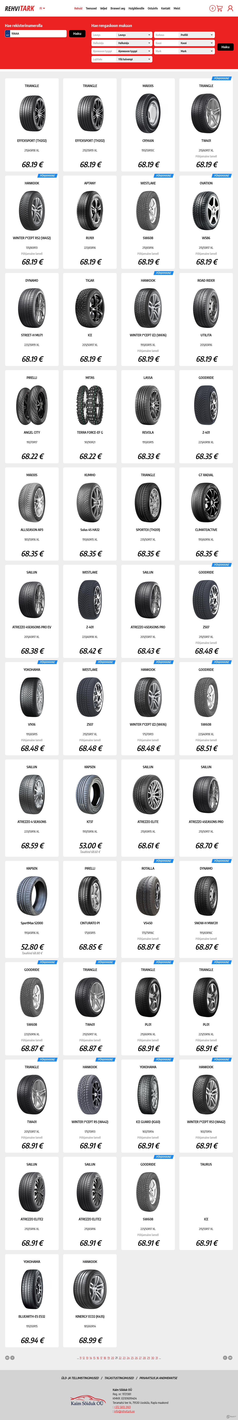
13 (87, 1358)
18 (105, 1358)
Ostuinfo (153, 8)
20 (112, 1358)
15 (94, 1358)
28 (144, 1358)
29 (148, 1358)
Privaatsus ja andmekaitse (158, 1378)
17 (101, 1358)
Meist (177, 8)
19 (108, 1358)
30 (152, 1358)
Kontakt (165, 8)
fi (41, 8)
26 (136, 1358)
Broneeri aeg (118, 8)
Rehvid (78, 8)
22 (120, 1358)
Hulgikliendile (136, 8)
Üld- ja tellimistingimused (80, 1378)
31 (157, 1358)
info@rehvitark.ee (124, 1411)
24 (128, 1358)
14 (91, 1358)
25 (132, 1358)
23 (124, 1358)
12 (84, 1358)
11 (80, 1358)
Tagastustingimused (119, 1378)
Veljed (103, 8)
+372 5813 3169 (122, 1407)
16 (98, 1358)
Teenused (91, 8)
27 (140, 1358)
